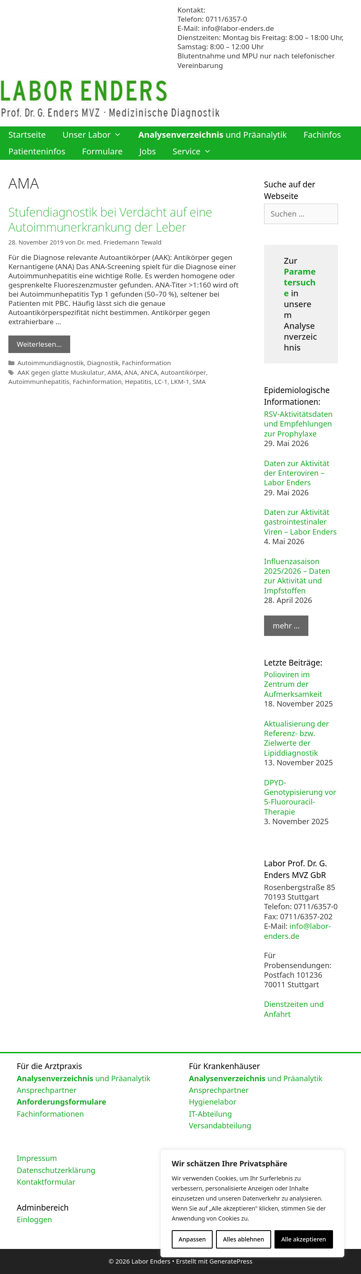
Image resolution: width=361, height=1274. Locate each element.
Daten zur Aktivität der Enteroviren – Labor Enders (297, 473)
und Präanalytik (212, 134)
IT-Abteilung (210, 1114)
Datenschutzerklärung (56, 1170)
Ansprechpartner (46, 1090)
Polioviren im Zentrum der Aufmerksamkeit (293, 684)
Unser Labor (96, 134)
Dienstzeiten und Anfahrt (294, 1009)
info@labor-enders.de (237, 28)
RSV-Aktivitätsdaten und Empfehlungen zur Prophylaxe (298, 424)
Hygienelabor (212, 1102)
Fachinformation (140, 362)
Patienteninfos (36, 151)
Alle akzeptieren (303, 1239)
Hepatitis (132, 380)
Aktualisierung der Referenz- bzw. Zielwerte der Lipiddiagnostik (296, 738)
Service (196, 151)
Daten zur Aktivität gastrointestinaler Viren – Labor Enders (300, 522)
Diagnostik (99, 362)
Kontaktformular (46, 1182)
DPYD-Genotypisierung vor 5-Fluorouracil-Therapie (300, 797)
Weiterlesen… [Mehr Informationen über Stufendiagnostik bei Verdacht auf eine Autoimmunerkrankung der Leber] (39, 343)
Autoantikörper (175, 371)
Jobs (148, 151)
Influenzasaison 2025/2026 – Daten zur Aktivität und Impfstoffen (297, 575)
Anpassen (192, 1239)
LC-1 (154, 380)
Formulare (102, 151)
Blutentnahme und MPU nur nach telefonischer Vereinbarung (256, 60)
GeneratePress (230, 1261)
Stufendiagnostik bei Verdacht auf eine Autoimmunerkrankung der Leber (115, 219)
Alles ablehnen (243, 1239)
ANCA (143, 371)
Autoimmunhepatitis (37, 380)
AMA (109, 371)
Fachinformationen (50, 1114)
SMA (191, 380)
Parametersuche (299, 282)
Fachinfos (322, 134)
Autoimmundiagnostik (49, 362)
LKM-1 (173, 380)
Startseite (27, 134)
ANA (125, 371)
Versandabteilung (220, 1125)
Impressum (37, 1158)
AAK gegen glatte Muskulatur (58, 371)
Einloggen (34, 1219)
